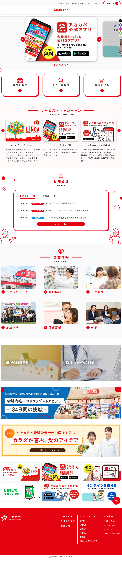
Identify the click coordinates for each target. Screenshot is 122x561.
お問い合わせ (113, 12)
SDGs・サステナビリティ (89, 543)
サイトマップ (109, 532)
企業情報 (79, 12)
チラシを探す (25, 12)
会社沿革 (83, 535)
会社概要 (83, 527)
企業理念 (83, 531)
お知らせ (42, 12)
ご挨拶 (82, 523)
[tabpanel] (61, 215)
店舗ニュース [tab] (28, 198)
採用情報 (96, 12)
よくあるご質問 (109, 527)
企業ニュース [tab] (49, 198)
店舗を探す (8, 12)
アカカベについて (89, 519)
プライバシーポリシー (112, 536)
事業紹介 (83, 539)
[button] (99, 41)
